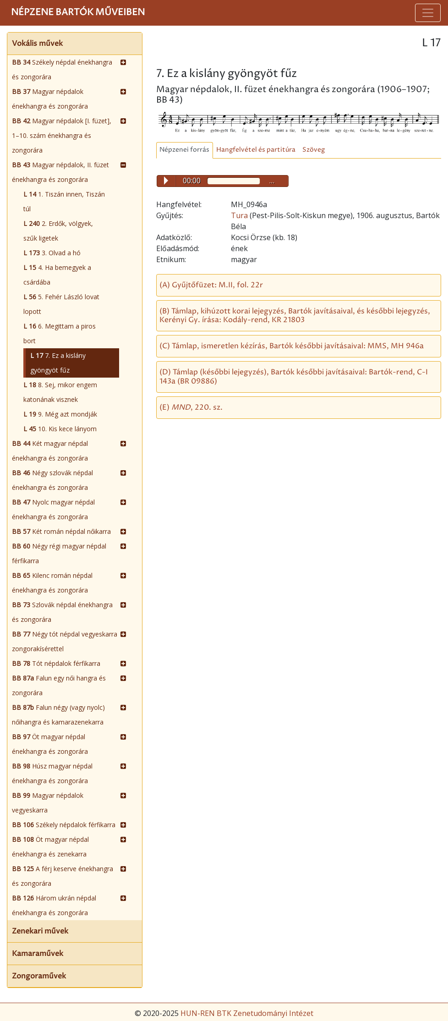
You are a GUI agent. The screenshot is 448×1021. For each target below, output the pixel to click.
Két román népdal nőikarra (61, 531)
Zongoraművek (39, 976)
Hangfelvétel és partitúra (255, 149)
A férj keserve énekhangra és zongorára (62, 876)
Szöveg (313, 149)
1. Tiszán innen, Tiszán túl (64, 201)
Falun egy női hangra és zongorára (59, 685)
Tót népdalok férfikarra (56, 663)
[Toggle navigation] (428, 13)
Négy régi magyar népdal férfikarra (59, 553)
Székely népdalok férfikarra (63, 824)
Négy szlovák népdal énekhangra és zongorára (52, 480)
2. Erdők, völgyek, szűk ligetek (58, 230)
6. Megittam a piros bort (59, 333)
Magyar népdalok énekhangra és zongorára (50, 98)
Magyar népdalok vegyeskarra (47, 802)
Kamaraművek (37, 954)
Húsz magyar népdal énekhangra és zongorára (52, 773)
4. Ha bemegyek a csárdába (57, 274)
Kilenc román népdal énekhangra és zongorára (52, 582)
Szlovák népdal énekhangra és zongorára (62, 612)
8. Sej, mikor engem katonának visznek (60, 392)
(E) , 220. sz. (191, 407)
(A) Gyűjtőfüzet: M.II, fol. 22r (211, 285)
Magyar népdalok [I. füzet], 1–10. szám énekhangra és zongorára (61, 135)
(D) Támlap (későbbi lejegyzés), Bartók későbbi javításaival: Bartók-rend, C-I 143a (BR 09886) (293, 376)
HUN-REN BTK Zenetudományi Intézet (246, 1013)
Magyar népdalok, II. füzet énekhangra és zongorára (60, 172)
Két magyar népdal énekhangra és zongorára (50, 450)
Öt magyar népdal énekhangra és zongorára (50, 744)
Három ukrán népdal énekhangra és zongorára (54, 905)
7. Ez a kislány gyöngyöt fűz (58, 362)
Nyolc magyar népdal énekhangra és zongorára (53, 509)
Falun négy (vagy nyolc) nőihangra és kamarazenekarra (58, 714)
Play (166, 180)
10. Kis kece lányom (60, 428)
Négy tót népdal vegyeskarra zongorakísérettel (64, 641)
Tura (240, 215)
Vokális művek (37, 43)
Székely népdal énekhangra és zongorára (62, 69)
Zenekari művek (40, 931)
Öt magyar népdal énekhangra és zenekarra (50, 846)
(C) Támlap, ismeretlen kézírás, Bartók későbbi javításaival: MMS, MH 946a (291, 346)
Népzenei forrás (184, 149)
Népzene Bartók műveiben (78, 12)
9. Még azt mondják (60, 414)
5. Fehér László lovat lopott (61, 304)
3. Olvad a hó (52, 252)
